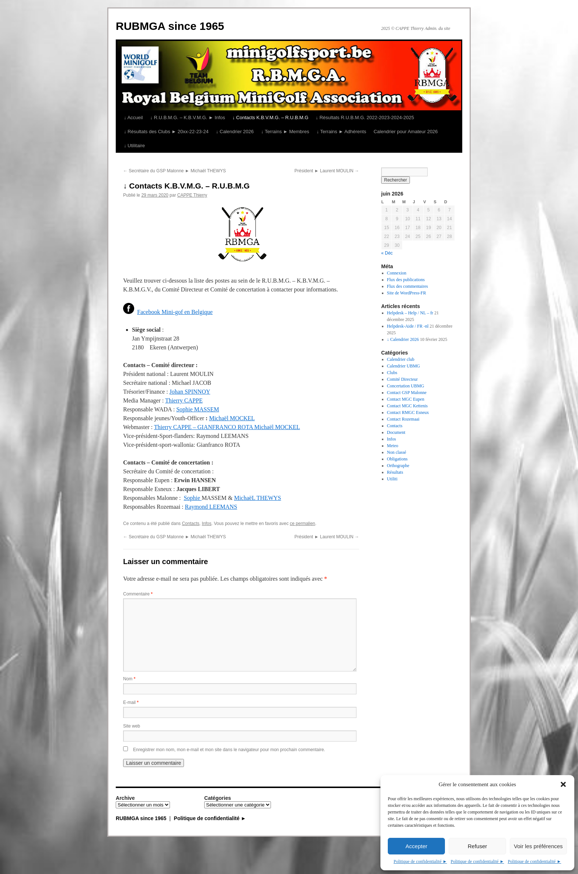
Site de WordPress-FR (406, 293)
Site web (131, 726)
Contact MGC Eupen (405, 399)
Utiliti (392, 478)
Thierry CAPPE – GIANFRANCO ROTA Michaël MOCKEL (227, 427)
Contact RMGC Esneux (408, 412)
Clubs (392, 372)
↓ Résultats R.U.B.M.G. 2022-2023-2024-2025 (365, 117)
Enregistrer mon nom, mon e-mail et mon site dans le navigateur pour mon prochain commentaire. (229, 749)
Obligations (397, 459)
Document (396, 432)
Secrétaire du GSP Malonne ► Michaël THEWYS (174, 170)
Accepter (416, 846)
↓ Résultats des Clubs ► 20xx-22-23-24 (166, 131)
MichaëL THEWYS (257, 498)
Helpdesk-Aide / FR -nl (408, 326)
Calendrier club (400, 359)
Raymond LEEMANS (211, 507)
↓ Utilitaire (134, 145)
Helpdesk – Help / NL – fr (410, 312)
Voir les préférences (538, 846)
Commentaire (138, 594)
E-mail (131, 702)
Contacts (190, 523)
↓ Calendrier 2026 (235, 131)
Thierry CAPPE (184, 400)
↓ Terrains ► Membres (285, 131)
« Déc (387, 253)
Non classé (396, 452)
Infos (206, 523)
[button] (563, 784)
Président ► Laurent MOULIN (327, 170)
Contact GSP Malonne (407, 392)
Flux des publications (406, 279)
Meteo (392, 445)
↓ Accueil (133, 117)
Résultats (395, 472)
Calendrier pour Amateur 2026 (405, 131)
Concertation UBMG (405, 385)
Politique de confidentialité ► (420, 861)
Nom (129, 678)
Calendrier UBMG (403, 366)
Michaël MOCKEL (232, 418)
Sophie (192, 498)
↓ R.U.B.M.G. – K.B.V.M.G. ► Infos (187, 117)
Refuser (477, 846)
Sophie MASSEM (197, 409)
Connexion (397, 273)
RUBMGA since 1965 (170, 26)
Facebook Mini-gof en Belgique (175, 312)
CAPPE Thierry (192, 195)
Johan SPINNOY (190, 391)
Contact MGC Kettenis (407, 405)
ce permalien (302, 523)
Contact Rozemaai (403, 419)
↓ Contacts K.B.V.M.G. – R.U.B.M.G (270, 117)
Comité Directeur (402, 379)
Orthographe (398, 465)
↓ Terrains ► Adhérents (341, 131)
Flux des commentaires (407, 286)
